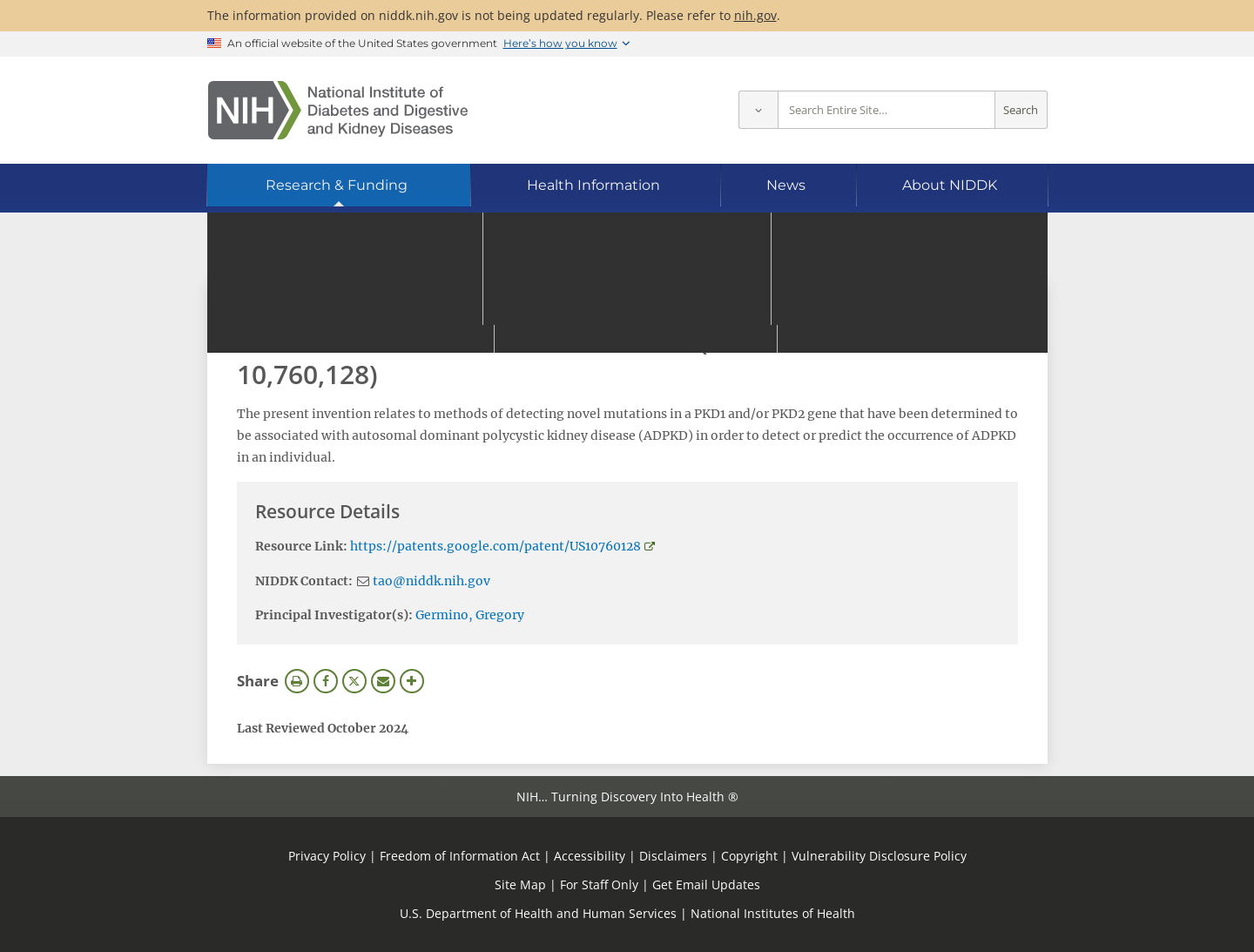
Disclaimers (673, 855)
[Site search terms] (886, 110)
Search (1020, 110)
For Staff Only (599, 884)
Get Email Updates (706, 884)
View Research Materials (324, 302)
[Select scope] (758, 110)
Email (383, 681)
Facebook (326, 681)
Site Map (520, 884)
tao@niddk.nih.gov (431, 581)
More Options (412, 681)
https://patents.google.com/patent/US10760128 (495, 546)
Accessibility (589, 855)
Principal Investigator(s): (334, 615)
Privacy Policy (327, 855)
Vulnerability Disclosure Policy (879, 855)
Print (297, 681)
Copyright (749, 855)
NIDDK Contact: (304, 581)
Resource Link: (301, 546)
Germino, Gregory (469, 615)
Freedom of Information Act (460, 855)
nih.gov (755, 15)
